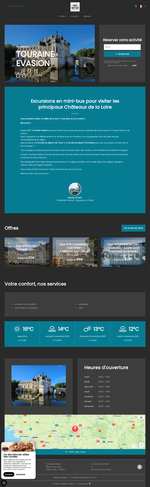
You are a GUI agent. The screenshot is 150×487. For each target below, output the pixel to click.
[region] (18, 460)
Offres (62, 16)
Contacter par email (101, 469)
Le (109, 47)
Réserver (87, 16)
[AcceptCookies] (4, 483)
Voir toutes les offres (133, 228)
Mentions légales (60, 477)
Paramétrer (20, 474)
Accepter (9, 474)
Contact (75, 16)
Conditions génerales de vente (84, 477)
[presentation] (18, 76)
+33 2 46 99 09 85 (100, 464)
